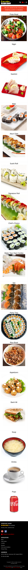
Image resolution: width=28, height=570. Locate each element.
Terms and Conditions (5, 547)
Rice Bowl (14, 343)
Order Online (4, 541)
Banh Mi (14, 402)
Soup (14, 432)
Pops (14, 492)
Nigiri (14, 44)
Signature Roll (14, 193)
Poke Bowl (14, 14)
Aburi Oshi (14, 134)
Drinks (14, 462)
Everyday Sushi (6, 523)
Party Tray (14, 313)
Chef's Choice (14, 223)
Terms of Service (16, 567)
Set (14, 283)
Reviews (3, 545)
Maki (14, 104)
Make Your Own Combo (13, 253)
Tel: (5, 556)
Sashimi (14, 74)
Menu (2, 539)
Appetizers (14, 372)
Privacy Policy (4, 549)
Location (3, 543)
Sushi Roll (14, 164)
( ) (23, 2)
